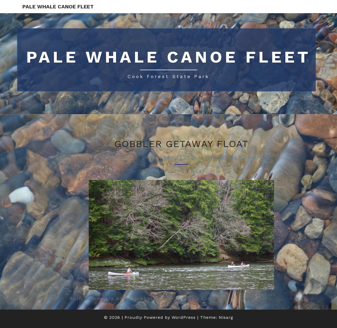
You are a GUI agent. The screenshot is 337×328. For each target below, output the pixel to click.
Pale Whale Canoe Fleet (58, 6)
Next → (202, 171)
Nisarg (226, 317)
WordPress (184, 317)
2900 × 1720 (180, 157)
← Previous (167, 171)
